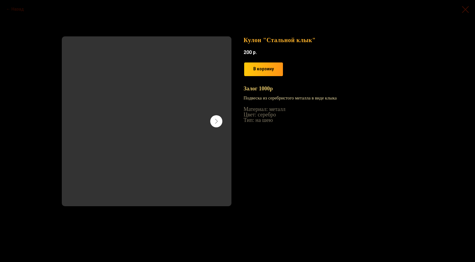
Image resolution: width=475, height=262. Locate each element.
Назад (18, 9)
